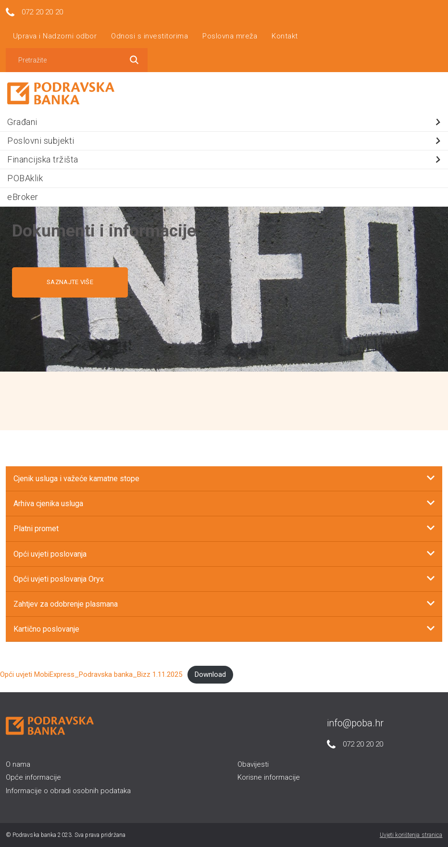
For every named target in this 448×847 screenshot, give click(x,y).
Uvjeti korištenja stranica (411, 835)
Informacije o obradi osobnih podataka (68, 790)
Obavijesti (253, 764)
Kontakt (285, 36)
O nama (18, 764)
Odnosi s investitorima (149, 36)
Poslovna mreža (229, 36)
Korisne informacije (268, 777)
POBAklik (25, 178)
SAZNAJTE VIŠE (70, 282)
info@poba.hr (355, 723)
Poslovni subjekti (225, 141)
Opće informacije (33, 777)
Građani (225, 122)
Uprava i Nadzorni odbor (55, 36)
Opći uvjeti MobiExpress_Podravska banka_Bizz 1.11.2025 (91, 674)
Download (210, 674)
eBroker (22, 197)
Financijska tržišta (225, 159)
